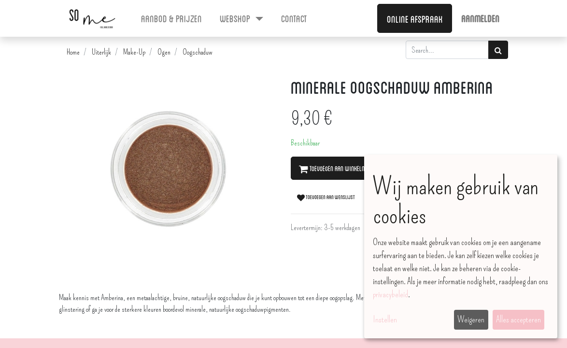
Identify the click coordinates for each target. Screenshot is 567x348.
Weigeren (470, 319)
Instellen (385, 319)
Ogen (163, 52)
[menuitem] (171, 18)
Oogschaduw (198, 52)
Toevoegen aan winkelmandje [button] (340, 168)
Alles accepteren (518, 319)
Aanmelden (480, 18)
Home (73, 52)
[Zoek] (498, 50)
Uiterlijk (101, 52)
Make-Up (134, 52)
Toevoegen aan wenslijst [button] (326, 196)
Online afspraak (415, 18)
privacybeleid (390, 294)
